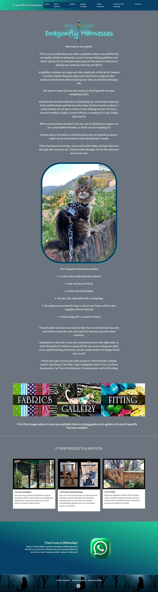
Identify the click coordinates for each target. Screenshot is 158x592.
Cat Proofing (109, 492)
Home (46, 4)
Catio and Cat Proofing (118, 5)
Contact (138, 4)
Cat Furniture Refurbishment (71, 492)
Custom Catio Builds (23, 492)
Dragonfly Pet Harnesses (27, 5)
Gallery (72, 4)
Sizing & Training (83, 5)
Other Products (100, 5)
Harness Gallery (79, 580)
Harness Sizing (95, 580)
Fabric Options (57, 5)
